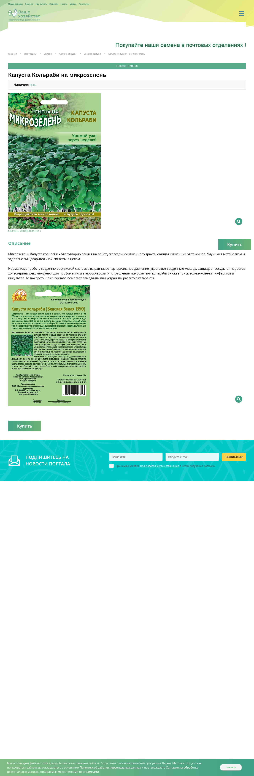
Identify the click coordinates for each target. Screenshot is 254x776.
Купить (234, 244)
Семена (29, 3)
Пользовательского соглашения (159, 466)
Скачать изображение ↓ (24, 231)
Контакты (84, 3)
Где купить (41, 3)
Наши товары (15, 3)
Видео (73, 3)
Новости (53, 3)
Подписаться (234, 457)
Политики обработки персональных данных (110, 767)
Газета (64, 3)
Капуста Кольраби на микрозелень (126, 53)
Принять (231, 767)
